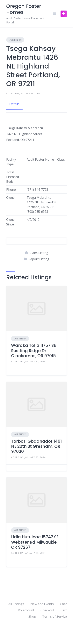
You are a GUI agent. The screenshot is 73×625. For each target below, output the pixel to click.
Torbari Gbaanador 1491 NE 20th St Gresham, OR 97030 (36, 446)
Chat (63, 604)
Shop (32, 616)
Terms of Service (54, 616)
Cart (64, 610)
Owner (11, 197)
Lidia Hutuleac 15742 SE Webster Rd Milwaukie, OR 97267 (35, 542)
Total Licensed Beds (12, 177)
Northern (15, 39)
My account (26, 610)
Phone (11, 189)
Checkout (47, 610)
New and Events (42, 604)
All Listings (16, 604)
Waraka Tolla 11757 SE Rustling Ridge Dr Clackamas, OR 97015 (33, 351)
